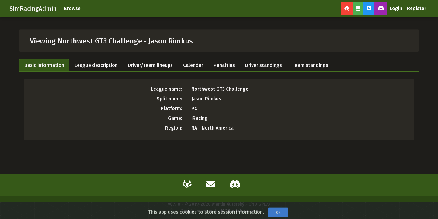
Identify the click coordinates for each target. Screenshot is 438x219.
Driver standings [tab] (263, 65)
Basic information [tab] (44, 65)
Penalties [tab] (224, 65)
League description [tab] (96, 65)
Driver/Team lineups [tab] (150, 65)
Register (416, 8)
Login (396, 8)
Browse (72, 8)
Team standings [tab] (310, 65)
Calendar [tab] (193, 65)
